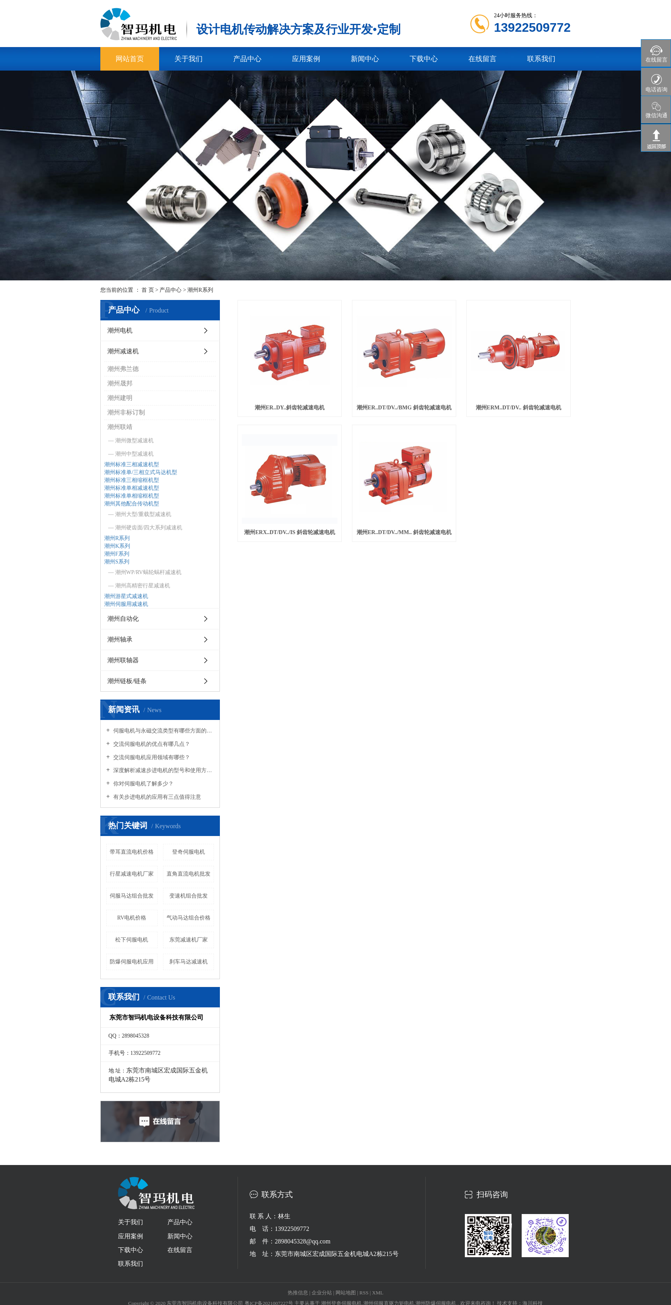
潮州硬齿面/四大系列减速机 (149, 528)
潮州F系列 (116, 554)
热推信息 (298, 1293)
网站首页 (130, 59)
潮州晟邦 (119, 383)
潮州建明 (119, 397)
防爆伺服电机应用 (132, 962)
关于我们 (188, 59)
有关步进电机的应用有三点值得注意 (156, 797)
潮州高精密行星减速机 (142, 586)
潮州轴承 (119, 639)
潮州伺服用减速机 (126, 604)
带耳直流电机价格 (132, 852)
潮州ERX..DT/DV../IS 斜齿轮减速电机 (289, 532)
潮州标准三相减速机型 (131, 464)
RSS (363, 1293)
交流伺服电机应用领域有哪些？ (151, 757)
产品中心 (247, 59)
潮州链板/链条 (127, 681)
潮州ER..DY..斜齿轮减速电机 (290, 408)
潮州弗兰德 (123, 368)
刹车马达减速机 (188, 962)
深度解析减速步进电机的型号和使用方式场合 (163, 770)
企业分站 (322, 1293)
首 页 (147, 290)
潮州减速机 (123, 351)
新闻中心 (365, 59)
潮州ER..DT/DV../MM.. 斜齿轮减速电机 (404, 532)
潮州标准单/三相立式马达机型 (140, 472)
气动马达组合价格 (188, 918)
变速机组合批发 (188, 896)
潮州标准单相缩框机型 (131, 496)
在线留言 (482, 59)
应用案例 (306, 59)
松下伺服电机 (131, 940)
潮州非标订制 (126, 412)
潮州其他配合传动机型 (131, 504)
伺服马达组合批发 (132, 896)
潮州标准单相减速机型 (131, 488)
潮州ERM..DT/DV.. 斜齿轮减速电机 (518, 408)
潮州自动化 (123, 618)
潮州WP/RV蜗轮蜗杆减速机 (148, 572)
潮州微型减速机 (134, 440)
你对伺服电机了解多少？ (143, 784)
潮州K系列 (117, 546)
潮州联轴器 (123, 660)
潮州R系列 (200, 290)
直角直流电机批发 (188, 874)
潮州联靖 (119, 426)
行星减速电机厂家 (132, 874)
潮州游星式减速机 (126, 596)
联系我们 (541, 59)
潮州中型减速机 (134, 454)
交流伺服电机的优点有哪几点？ (151, 744)
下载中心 (424, 59)
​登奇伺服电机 (188, 852)
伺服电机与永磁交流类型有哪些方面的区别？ (163, 731)
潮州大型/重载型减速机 (143, 514)
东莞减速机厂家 (188, 940)
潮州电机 (119, 330)
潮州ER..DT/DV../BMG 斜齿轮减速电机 (404, 408)
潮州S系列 (116, 562)
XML (377, 1293)
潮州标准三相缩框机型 (131, 480)
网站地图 (346, 1293)
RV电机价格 (131, 918)
